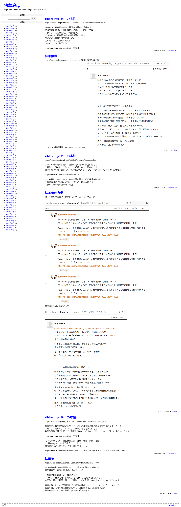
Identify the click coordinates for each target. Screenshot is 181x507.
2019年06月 (10, 198)
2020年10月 (10, 162)
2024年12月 (10, 62)
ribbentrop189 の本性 (60, 18)
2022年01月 (10, 142)
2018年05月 (10, 225)
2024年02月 (10, 85)
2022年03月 (10, 137)
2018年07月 (10, 221)
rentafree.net (174, 505)
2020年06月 (10, 171)
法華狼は (12, 5)
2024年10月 (10, 67)
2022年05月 (10, 132)
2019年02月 (10, 207)
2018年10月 (10, 214)
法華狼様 (51, 56)
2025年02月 (10, 58)
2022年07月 (10, 128)
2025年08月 (10, 44)
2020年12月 (10, 157)
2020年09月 (10, 164)
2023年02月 (10, 112)
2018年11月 (10, 212)
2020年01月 (10, 182)
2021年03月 (10, 151)
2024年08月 (10, 71)
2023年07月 (10, 101)
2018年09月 (10, 216)
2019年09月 (10, 191)
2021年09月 (10, 146)
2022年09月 (10, 123)
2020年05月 (10, 173)
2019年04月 (10, 203)
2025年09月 (10, 42)
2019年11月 (10, 187)
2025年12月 (10, 35)
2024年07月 (10, 74)
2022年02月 (10, 139)
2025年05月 (10, 51)
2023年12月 (10, 89)
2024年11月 (10, 65)
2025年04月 (10, 53)
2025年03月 (10, 55)
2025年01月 (10, 60)
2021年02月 (10, 153)
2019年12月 (10, 185)
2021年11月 (10, 144)
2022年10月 (10, 121)
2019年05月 (10, 200)
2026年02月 (10, 31)
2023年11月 (10, 92)
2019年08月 (10, 194)
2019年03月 (10, 205)
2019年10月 (10, 189)
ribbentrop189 (172, 50)
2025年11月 (10, 37)
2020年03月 (10, 178)
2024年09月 (10, 69)
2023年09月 (10, 96)
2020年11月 (10, 160)
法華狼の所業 (54, 193)
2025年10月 (10, 40)
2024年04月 (10, 80)
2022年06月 (10, 130)
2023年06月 (10, 103)
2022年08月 (10, 126)
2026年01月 (10, 33)
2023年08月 (10, 98)
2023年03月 (10, 110)
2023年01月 (10, 114)
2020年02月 (10, 180)
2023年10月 (10, 94)
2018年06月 (10, 223)
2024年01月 (10, 87)
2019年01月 (10, 209)
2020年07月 (10, 169)
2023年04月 (10, 108)
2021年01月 (10, 155)
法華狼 (174, 150)
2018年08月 (10, 218)
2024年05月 (10, 78)
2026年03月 (10, 28)
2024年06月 (10, 76)
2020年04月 (10, 175)
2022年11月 (10, 119)
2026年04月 (10, 26)
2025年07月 (10, 46)
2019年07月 (10, 196)
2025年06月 (10, 49)
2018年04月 (10, 228)
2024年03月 (10, 83)
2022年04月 (10, 135)
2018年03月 (10, 230)
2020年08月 (10, 166)
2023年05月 (10, 105)
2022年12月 (10, 117)
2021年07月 (10, 148)
